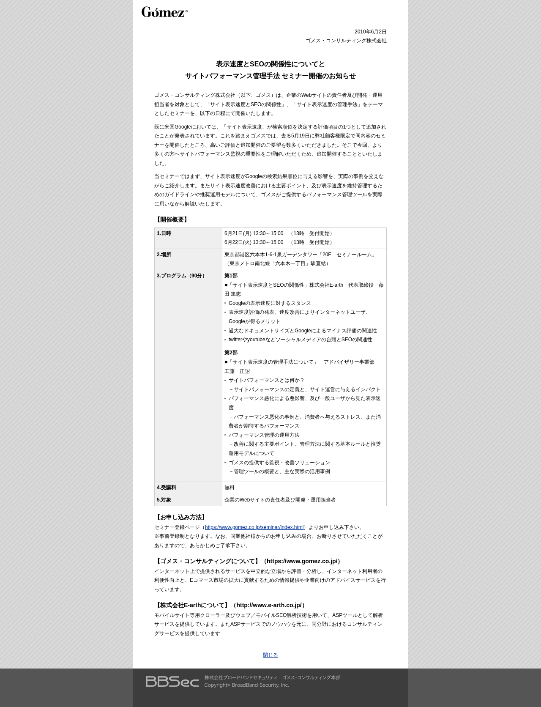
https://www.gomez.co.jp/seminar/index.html (254, 527)
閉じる (270, 655)
